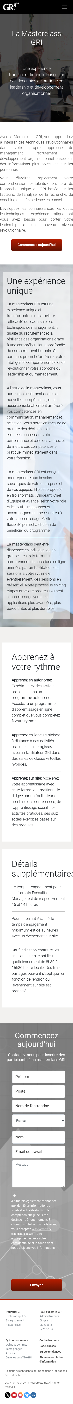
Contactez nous (49, 1340)
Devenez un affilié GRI (19, 1357)
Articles (10, 1353)
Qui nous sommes (17, 1340)
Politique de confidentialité (20, 1370)
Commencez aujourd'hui (37, 245)
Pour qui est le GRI (51, 1311)
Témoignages (14, 1348)
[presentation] (37, 1265)
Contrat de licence (15, 1375)
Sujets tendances (50, 1351)
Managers (46, 1324)
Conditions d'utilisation (52, 1370)
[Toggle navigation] (64, 7)
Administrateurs (49, 1316)
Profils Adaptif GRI (17, 1316)
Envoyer (36, 1285)
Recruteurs (46, 1329)
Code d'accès (48, 1346)
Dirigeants (46, 1320)
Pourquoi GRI (14, 1311)
